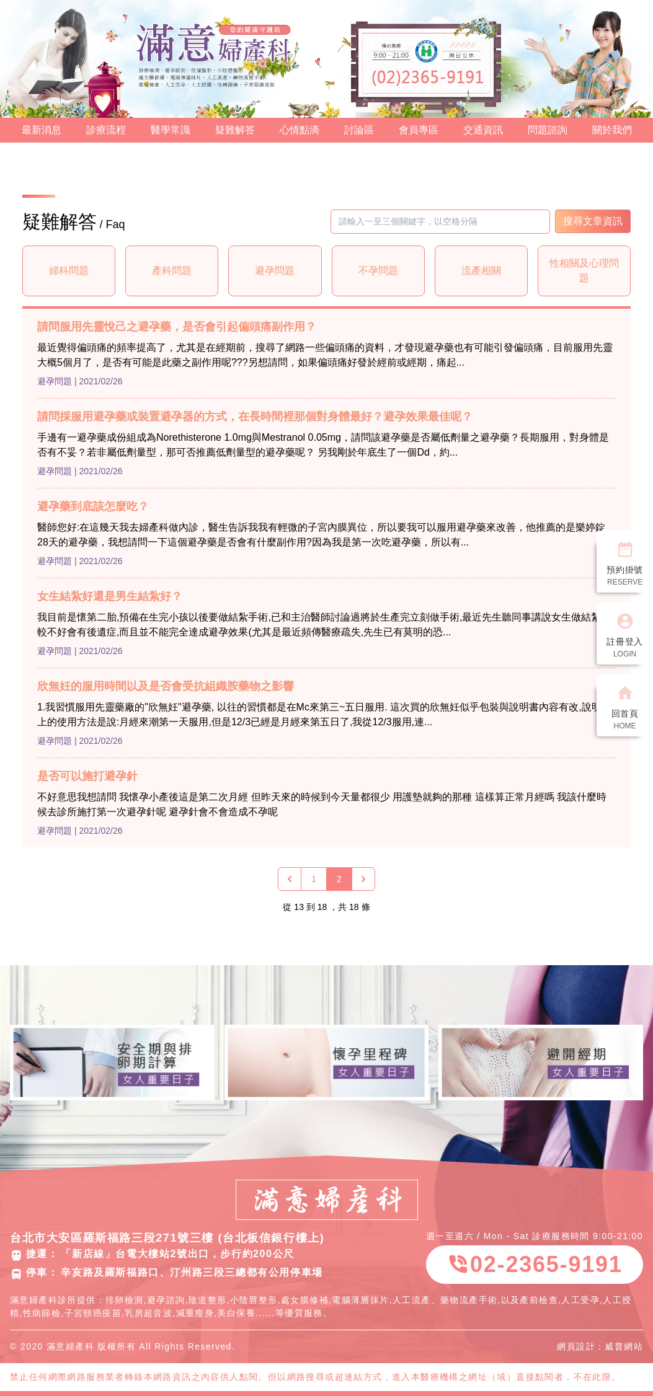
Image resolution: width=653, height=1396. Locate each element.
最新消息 (41, 130)
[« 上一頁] (289, 879)
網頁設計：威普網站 (600, 1346)
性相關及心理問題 (584, 270)
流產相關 (481, 270)
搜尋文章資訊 (593, 221)
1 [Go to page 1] (313, 879)
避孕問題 (275, 270)
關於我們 (612, 130)
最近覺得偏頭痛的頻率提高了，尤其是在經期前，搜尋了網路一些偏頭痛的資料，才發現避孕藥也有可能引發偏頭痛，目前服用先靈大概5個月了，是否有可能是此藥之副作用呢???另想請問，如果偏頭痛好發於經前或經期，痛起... (325, 355)
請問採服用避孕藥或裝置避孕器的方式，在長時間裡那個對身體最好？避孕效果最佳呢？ (255, 416)
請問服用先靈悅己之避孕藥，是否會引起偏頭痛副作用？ (176, 326)
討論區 (359, 130)
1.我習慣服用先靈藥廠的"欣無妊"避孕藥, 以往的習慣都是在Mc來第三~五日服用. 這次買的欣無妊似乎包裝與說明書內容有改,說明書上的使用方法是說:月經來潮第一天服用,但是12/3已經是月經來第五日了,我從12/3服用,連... (324, 714)
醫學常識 (170, 130)
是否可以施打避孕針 (87, 776)
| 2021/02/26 (98, 381)
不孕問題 (378, 270)
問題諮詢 (547, 130)
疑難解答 (235, 130)
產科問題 (172, 270)
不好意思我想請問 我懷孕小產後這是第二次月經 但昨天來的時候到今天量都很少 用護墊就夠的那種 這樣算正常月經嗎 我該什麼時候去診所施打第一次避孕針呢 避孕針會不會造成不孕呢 (321, 804)
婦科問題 (69, 270)
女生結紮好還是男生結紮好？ (109, 596)
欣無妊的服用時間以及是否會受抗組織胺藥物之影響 (165, 686)
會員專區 (418, 130)
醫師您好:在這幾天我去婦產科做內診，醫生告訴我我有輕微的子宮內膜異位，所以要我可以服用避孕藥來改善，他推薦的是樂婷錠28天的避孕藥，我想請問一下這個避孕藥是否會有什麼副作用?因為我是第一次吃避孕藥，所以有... (321, 534)
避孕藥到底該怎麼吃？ (93, 506)
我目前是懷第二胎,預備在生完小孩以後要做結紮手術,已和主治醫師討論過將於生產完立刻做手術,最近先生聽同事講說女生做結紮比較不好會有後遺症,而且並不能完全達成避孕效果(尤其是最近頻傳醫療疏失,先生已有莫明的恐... (324, 624)
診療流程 (106, 130)
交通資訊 (483, 130)
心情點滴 (299, 130)
